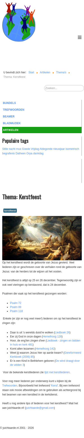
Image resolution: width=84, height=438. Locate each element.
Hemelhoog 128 (52, 336)
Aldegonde (46, 148)
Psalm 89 (15, 307)
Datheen (20, 153)
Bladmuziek (12, 123)
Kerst (54, 385)
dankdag (38, 153)
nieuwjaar (59, 148)
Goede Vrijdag (30, 148)
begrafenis (8, 153)
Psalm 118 (16, 311)
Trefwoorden (13, 109)
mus (18, 148)
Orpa (29, 153)
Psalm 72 (15, 303)
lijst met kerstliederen (57, 372)
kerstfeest (10, 210)
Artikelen (10, 130)
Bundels (9, 103)
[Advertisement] (27, 170)
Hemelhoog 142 (44, 348)
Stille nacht (8, 148)
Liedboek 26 (62, 332)
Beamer (9, 116)
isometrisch (72, 148)
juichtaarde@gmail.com (40, 407)
